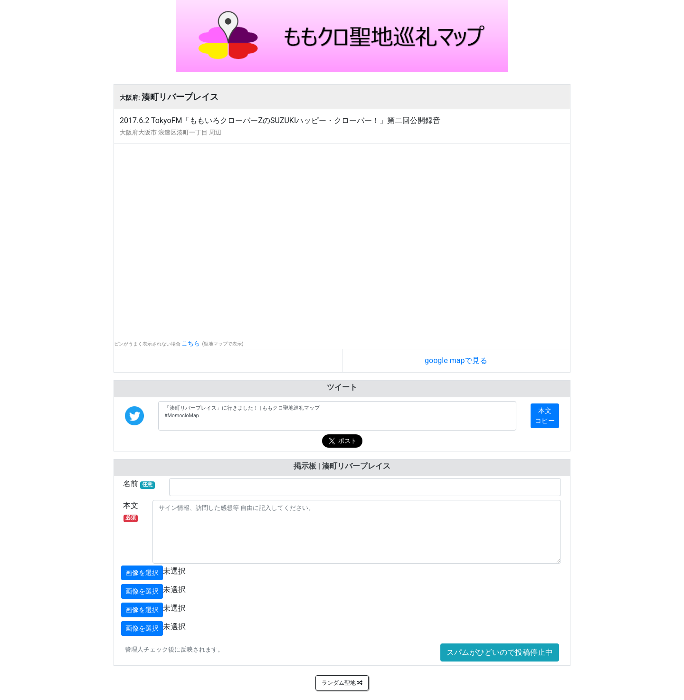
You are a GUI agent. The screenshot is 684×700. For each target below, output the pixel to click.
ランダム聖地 (342, 683)
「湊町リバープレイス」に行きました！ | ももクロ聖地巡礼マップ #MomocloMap (337, 416)
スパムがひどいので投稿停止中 (499, 652)
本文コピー (545, 415)
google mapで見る (456, 360)
